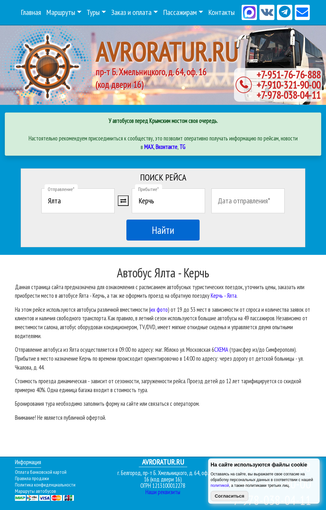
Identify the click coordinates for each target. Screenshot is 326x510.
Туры (93, 12)
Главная (31, 12)
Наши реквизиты (162, 492)
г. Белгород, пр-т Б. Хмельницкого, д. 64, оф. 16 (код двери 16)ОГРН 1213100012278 (163, 474)
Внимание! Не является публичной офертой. (60, 417)
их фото (159, 309)
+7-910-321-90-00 (289, 85)
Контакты (221, 12)
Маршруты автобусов (35, 491)
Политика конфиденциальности (45, 484)
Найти (163, 230)
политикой (220, 485)
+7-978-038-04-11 (289, 95)
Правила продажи (32, 478)
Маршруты (60, 12)
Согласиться (229, 496)
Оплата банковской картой (41, 472)
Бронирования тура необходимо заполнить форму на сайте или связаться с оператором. (107, 403)
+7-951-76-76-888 (289, 74)
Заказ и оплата (131, 12)
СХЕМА (221, 349)
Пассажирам (180, 12)
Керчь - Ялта (224, 295)
